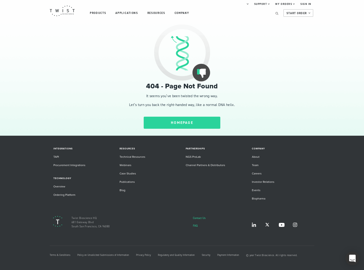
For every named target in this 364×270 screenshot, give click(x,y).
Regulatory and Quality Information (176, 255)
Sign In (305, 4)
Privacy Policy (143, 255)
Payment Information (228, 255)
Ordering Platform (64, 195)
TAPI (56, 157)
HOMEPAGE (182, 122)
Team (255, 165)
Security (206, 255)
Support (262, 4)
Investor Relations (263, 182)
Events (256, 190)
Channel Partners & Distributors (205, 165)
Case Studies (128, 173)
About (256, 157)
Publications (127, 182)
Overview (59, 186)
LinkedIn (254, 226)
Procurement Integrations (69, 165)
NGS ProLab (193, 157)
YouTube (282, 226)
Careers (257, 173)
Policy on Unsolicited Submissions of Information (103, 255)
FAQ (195, 225)
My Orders (285, 4)
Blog (122, 190)
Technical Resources (132, 157)
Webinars (125, 165)
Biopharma (258, 198)
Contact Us (199, 218)
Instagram (295, 226)
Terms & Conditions (60, 255)
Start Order (298, 13)
